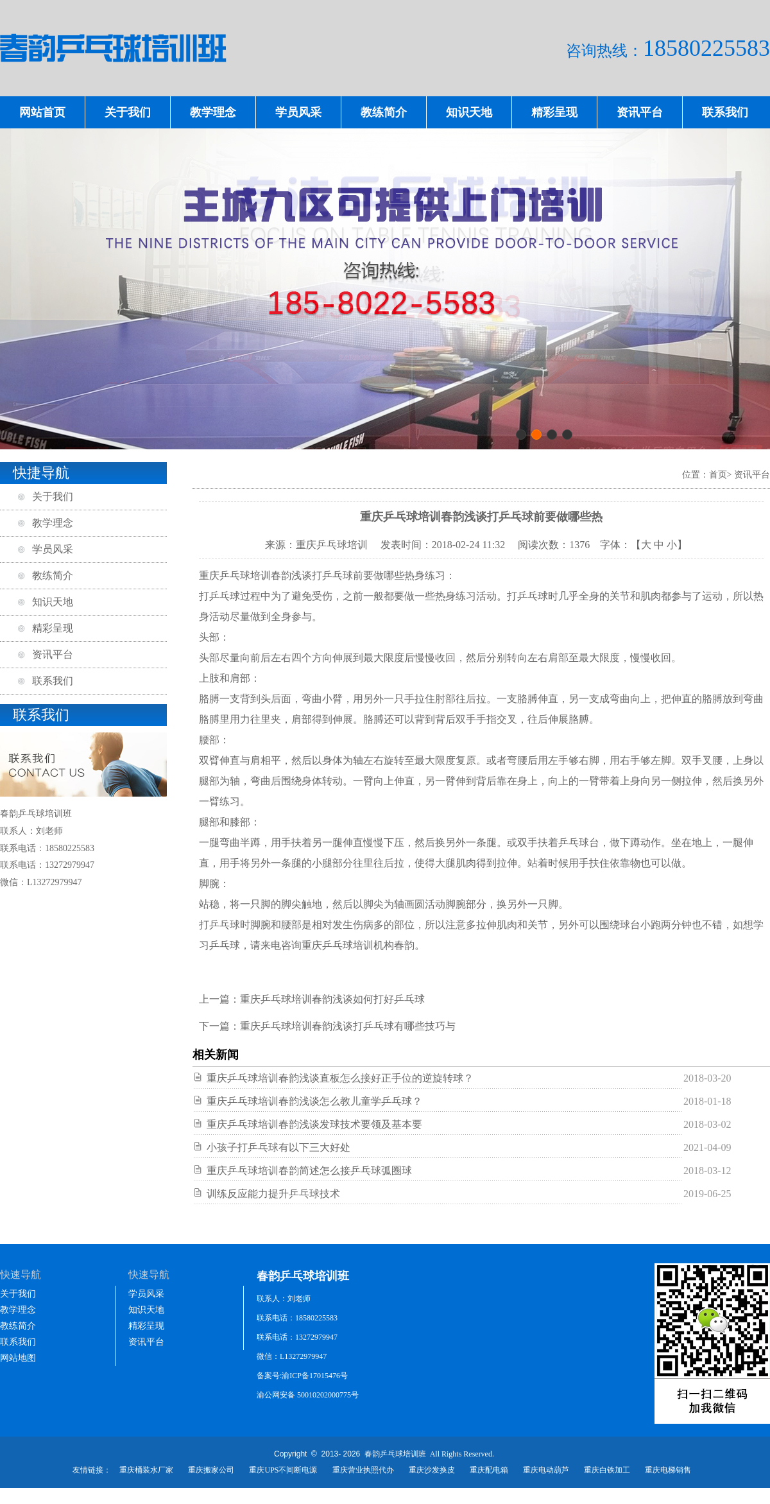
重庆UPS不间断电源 (283, 1469)
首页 (718, 475)
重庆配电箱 (489, 1469)
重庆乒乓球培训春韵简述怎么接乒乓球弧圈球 (309, 1170)
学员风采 (298, 112)
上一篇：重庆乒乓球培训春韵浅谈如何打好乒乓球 (312, 999)
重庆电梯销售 (668, 1469)
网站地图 (18, 1358)
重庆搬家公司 (211, 1469)
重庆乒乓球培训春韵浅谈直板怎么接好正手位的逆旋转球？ (340, 1078)
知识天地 (469, 112)
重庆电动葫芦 (546, 1469)
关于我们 (128, 112)
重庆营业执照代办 (363, 1469)
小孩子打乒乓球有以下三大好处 (278, 1147)
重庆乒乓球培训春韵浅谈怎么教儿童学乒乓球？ (314, 1101)
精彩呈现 (554, 112)
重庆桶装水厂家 (146, 1469)
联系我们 (725, 112)
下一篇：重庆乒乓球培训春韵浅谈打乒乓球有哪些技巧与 (327, 1026)
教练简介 (384, 112)
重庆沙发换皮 (432, 1469)
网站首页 (42, 112)
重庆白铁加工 (607, 1469)
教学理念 (213, 112)
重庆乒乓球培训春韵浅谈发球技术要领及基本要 (314, 1124)
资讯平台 (640, 112)
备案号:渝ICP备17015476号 (302, 1375)
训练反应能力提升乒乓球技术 (273, 1193)
